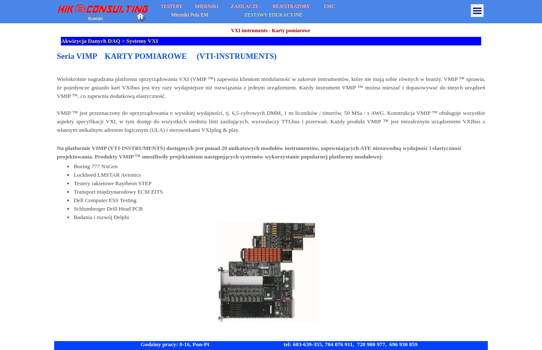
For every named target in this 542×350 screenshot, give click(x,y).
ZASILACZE (244, 6)
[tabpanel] (271, 187)
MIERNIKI (206, 6)
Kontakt (95, 18)
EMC (329, 6)
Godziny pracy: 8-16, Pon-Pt (175, 344)
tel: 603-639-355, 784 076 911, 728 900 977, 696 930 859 (351, 344)
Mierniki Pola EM (189, 15)
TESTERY (171, 6)
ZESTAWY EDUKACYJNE (273, 15)
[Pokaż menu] (477, 10)
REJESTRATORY (291, 6)
